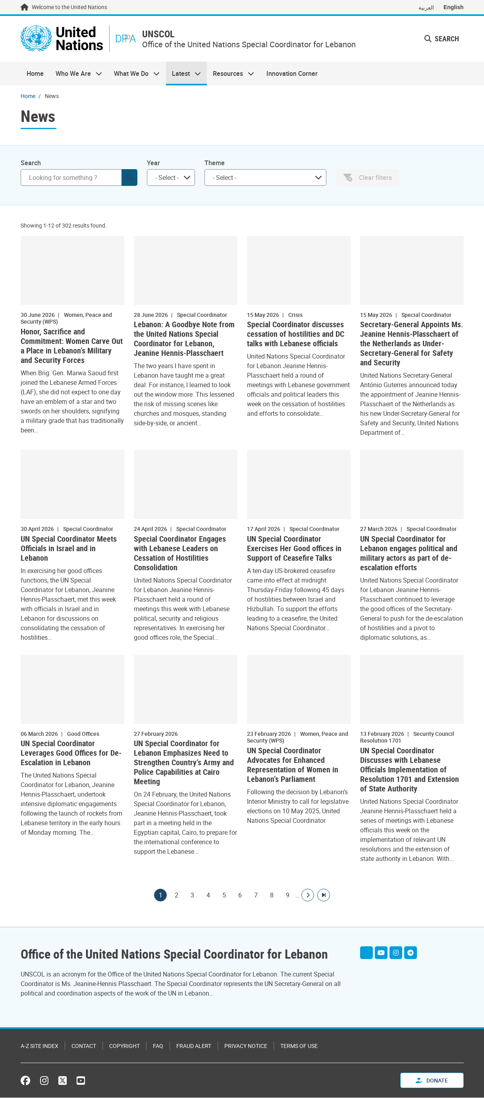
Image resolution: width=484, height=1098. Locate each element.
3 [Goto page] (192, 895)
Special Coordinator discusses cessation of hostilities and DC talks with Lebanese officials (295, 334)
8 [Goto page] (271, 895)
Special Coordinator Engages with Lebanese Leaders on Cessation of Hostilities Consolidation (180, 554)
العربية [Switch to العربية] (426, 7)
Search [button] (441, 39)
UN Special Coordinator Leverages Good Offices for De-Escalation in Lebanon (71, 753)
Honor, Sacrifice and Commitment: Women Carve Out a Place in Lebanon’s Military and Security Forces (72, 346)
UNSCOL (161, 34)
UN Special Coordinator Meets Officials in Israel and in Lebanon (69, 549)
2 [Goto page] (176, 895)
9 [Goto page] (287, 895)
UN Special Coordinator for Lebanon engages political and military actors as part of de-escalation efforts (408, 554)
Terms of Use (299, 1046)
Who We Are (76, 73)
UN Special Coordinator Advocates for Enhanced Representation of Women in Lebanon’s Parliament (292, 765)
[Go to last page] (323, 895)
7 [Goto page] (255, 895)
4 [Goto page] (208, 895)
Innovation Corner (292, 73)
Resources (230, 73)
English (454, 7)
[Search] (79, 178)
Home (35, 73)
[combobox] (171, 178)
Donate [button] (432, 1080)
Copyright (124, 1046)
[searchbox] (167, 178)
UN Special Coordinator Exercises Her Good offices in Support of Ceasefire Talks (294, 549)
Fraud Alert (193, 1046)
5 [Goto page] (224, 895)
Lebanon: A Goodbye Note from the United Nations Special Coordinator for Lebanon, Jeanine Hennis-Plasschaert (184, 339)
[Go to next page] (307, 895)
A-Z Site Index (39, 1046)
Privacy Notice (245, 1046)
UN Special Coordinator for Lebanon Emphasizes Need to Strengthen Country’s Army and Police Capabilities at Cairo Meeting (184, 763)
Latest (183, 73)
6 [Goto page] (239, 895)
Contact (83, 1046)
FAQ (158, 1046)
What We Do (134, 73)
